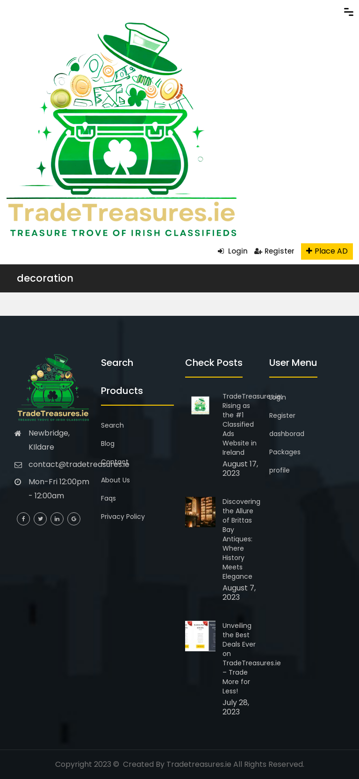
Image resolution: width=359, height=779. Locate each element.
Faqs (108, 498)
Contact (115, 461)
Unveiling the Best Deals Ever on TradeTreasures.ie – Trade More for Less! (252, 658)
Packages (285, 452)
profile (279, 470)
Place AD (327, 251)
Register (274, 251)
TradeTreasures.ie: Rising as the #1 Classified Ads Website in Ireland (252, 424)
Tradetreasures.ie (198, 764)
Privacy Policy (123, 516)
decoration (45, 278)
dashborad (286, 433)
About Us (115, 480)
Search (112, 425)
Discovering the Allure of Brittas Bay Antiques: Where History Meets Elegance (241, 539)
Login (233, 251)
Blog (108, 443)
